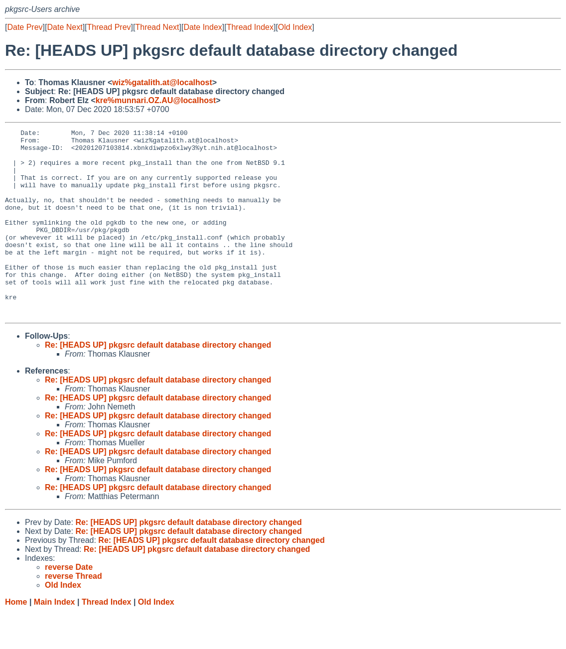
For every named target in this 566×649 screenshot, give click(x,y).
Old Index (295, 27)
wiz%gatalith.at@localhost (162, 82)
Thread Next (157, 27)
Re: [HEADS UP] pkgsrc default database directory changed (158, 382)
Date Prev (24, 27)
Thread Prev (109, 27)
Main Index (54, 639)
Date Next (64, 27)
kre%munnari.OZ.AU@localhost (156, 100)
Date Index (202, 27)
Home (16, 639)
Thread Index (250, 27)
